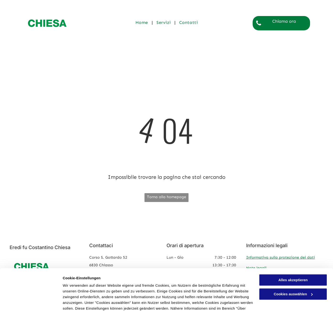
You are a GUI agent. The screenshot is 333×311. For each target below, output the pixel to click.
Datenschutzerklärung (117, 288)
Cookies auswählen (79, 302)
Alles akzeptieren (293, 254)
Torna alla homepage (166, 197)
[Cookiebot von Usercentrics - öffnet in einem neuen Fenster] (31, 301)
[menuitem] (142, 22)
